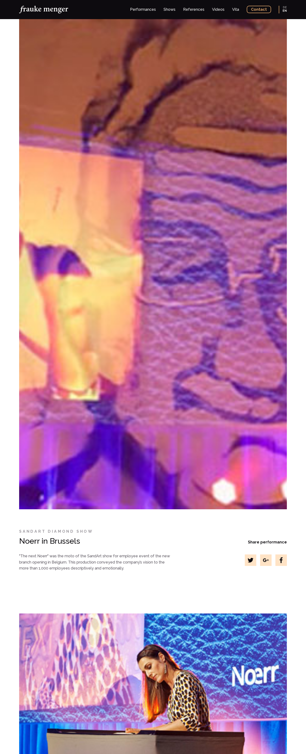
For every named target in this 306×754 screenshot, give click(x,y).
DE (285, 7)
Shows (169, 9)
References (193, 9)
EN (285, 10)
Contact (259, 9)
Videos (218, 9)
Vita (235, 9)
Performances (143, 9)
